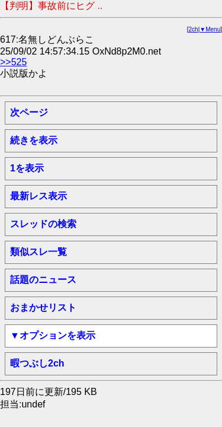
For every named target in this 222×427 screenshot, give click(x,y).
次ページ (29, 112)
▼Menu (210, 29)
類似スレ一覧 (38, 252)
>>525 (13, 62)
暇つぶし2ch (37, 363)
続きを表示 (33, 140)
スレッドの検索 (43, 224)
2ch (193, 29)
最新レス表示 (38, 196)
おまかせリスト (43, 307)
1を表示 (27, 168)
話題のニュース (43, 280)
